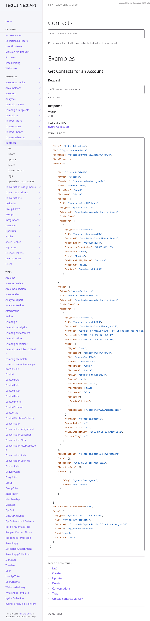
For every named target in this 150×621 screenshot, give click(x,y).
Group (9, 482)
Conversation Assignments (20, 187)
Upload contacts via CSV (21, 181)
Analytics (10, 99)
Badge (9, 316)
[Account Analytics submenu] (39, 82)
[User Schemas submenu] (39, 258)
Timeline (10, 565)
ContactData (12, 379)
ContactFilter (12, 390)
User (8, 570)
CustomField (12, 466)
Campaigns (11, 115)
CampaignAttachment (17, 332)
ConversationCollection (18, 434)
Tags (10, 176)
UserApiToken (13, 576)
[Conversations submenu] (39, 198)
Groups (9, 214)
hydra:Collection (14, 598)
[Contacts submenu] (39, 143)
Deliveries (10, 203)
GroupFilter (11, 488)
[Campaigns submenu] (39, 115)
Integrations (12, 220)
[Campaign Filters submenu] (39, 104)
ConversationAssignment (19, 429)
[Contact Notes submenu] (39, 126)
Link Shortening (14, 46)
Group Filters (12, 209)
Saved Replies (13, 242)
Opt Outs (10, 231)
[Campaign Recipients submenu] (39, 110)
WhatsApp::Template (17, 592)
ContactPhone (13, 401)
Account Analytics (15, 82)
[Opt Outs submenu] (39, 231)
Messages (11, 225)
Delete (11, 165)
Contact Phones (14, 132)
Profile (9, 236)
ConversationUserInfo (17, 460)
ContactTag (11, 412)
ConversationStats (15, 455)
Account (10, 277)
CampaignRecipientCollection (20, 351)
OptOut (9, 510)
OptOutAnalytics (14, 515)
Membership (12, 499)
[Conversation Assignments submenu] (39, 187)
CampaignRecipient (16, 343)
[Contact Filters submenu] (39, 121)
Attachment (12, 310)
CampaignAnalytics (16, 327)
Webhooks (11, 68)
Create (11, 154)
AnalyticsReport (14, 299)
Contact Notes (13, 126)
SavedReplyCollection (17, 554)
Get (9, 148)
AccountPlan (12, 294)
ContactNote (12, 396)
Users (8, 264)
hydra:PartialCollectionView (20, 603)
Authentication (13, 35)
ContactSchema (14, 407)
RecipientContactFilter (17, 526)
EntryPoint (11, 477)
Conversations (16, 170)
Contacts (10, 143)
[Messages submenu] (39, 225)
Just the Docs (25, 613)
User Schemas (13, 258)
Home (8, 21)
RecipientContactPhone (18, 532)
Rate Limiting (12, 62)
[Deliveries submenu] (39, 203)
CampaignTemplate (16, 359)
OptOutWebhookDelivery (19, 521)
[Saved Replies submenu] (39, 242)
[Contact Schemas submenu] (39, 137)
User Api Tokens (14, 253)
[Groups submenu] (39, 214)
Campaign (11, 321)
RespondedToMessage (18, 537)
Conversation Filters (16, 192)
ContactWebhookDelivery (19, 418)
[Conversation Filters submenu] (39, 192)
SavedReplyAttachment (18, 548)
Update (12, 159)
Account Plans (13, 88)
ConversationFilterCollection (20, 447)
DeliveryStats (12, 471)
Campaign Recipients (17, 110)
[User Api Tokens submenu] (39, 253)
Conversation (12, 423)
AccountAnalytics (15, 283)
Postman (10, 57)
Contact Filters (13, 121)
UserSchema (12, 581)
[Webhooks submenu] (39, 68)
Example (55, 97)
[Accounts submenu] (39, 93)
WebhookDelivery (15, 587)
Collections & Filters (16, 40)
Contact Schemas (15, 137)
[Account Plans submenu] (39, 88)
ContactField (12, 385)
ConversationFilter (15, 440)
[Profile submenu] (39, 236)
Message (10, 504)
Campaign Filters (15, 104)
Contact (9, 374)
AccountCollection (15, 288)
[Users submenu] (39, 264)
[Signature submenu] (39, 247)
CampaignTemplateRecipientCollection (20, 366)
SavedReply (11, 543)
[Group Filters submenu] (39, 209)
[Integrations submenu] (39, 220)
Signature (10, 247)
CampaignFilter (14, 338)
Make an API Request (17, 51)
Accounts (10, 93)
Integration (11, 493)
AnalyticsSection (14, 305)
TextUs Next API (20, 5)
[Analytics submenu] (39, 99)
